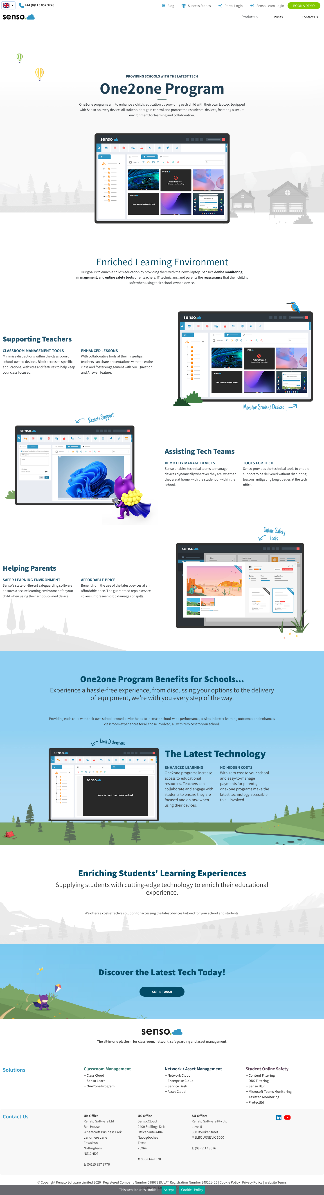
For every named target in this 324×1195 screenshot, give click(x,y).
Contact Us (310, 17)
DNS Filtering (259, 1080)
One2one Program (101, 1086)
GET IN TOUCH (162, 992)
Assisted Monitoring (264, 1097)
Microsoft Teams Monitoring (270, 1091)
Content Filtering (262, 1075)
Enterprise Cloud (181, 1080)
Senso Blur (257, 1086)
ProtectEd (256, 1102)
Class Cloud (95, 1075)
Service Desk (177, 1086)
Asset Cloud (177, 1091)
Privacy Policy (252, 1182)
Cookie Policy (230, 1182)
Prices (278, 17)
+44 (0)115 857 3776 (39, 5)
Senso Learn (96, 1080)
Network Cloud (179, 1075)
